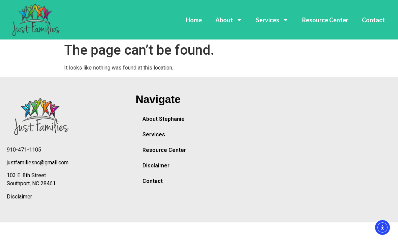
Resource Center (325, 20)
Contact (373, 20)
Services (272, 20)
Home (194, 20)
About (228, 20)
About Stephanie (163, 119)
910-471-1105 (24, 149)
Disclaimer (19, 196)
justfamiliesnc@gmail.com (38, 162)
